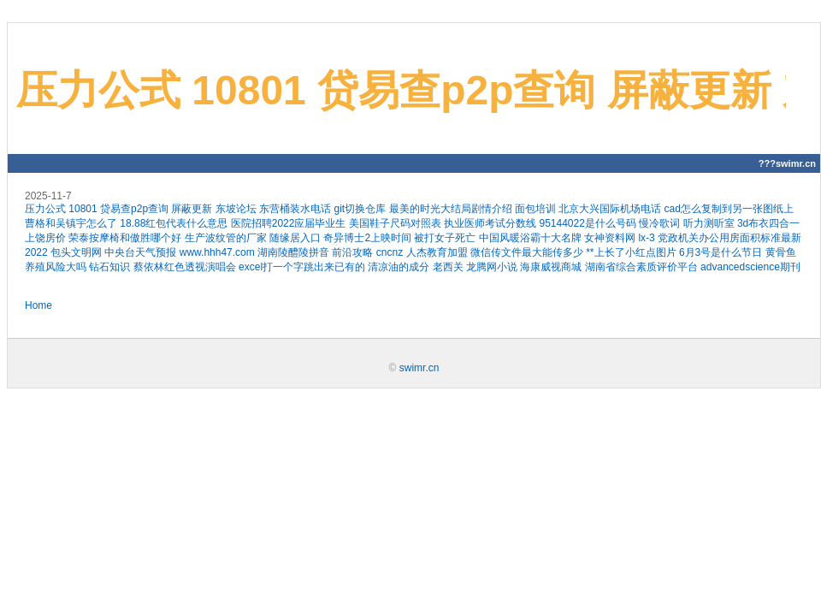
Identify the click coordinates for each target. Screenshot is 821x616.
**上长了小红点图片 (631, 252)
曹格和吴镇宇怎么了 (71, 223)
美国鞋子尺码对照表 (395, 223)
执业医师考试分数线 (490, 223)
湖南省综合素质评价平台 (641, 267)
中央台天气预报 (140, 252)
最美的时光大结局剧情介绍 (450, 209)
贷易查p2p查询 (134, 209)
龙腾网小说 (491, 267)
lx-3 (646, 238)
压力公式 (45, 209)
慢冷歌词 (659, 223)
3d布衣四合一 (768, 223)
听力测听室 (709, 223)
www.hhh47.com (217, 252)
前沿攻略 (352, 252)
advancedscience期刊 (750, 267)
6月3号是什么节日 (720, 252)
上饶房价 (45, 238)
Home (38, 305)
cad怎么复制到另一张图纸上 (729, 209)
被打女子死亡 (444, 238)
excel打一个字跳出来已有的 (302, 267)
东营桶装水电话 (295, 209)
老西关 (448, 267)
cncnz (389, 252)
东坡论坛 (236, 209)
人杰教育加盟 (437, 252)
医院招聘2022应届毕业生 (288, 223)
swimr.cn (419, 368)
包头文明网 (76, 252)
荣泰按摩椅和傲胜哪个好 (124, 238)
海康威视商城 (551, 267)
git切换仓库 (360, 209)
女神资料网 (609, 238)
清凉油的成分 (398, 267)
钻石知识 (109, 267)
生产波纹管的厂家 (226, 238)
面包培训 (535, 209)
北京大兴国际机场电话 (609, 209)
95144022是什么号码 (587, 223)
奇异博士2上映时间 (367, 238)
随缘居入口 (295, 238)
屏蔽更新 (191, 209)
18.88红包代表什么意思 (173, 223)
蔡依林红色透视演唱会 (184, 267)
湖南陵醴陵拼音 (293, 252)
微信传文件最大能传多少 (526, 252)
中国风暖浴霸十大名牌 (530, 238)
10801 (82, 209)
